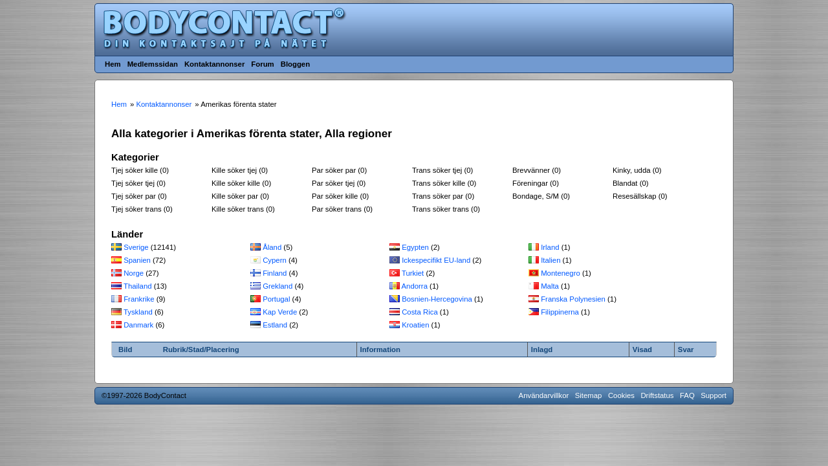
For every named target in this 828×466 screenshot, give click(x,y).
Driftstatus (656, 395)
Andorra (415, 286)
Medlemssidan (152, 64)
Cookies (621, 395)
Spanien (137, 260)
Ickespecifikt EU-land (436, 260)
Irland (550, 247)
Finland (275, 273)
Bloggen (295, 64)
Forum (262, 64)
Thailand (138, 286)
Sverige (136, 247)
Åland (272, 247)
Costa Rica (420, 312)
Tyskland (138, 312)
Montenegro (560, 273)
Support (713, 395)
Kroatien (415, 325)
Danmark (138, 325)
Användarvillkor (544, 395)
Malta (550, 286)
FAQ (687, 395)
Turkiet (413, 273)
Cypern (275, 260)
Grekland (277, 286)
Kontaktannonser (214, 64)
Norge (134, 273)
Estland (275, 325)
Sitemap (588, 395)
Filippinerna (560, 312)
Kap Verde (280, 312)
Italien (550, 260)
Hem (113, 64)
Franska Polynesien (573, 299)
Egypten (415, 247)
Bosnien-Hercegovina (437, 299)
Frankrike (139, 299)
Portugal (276, 299)
